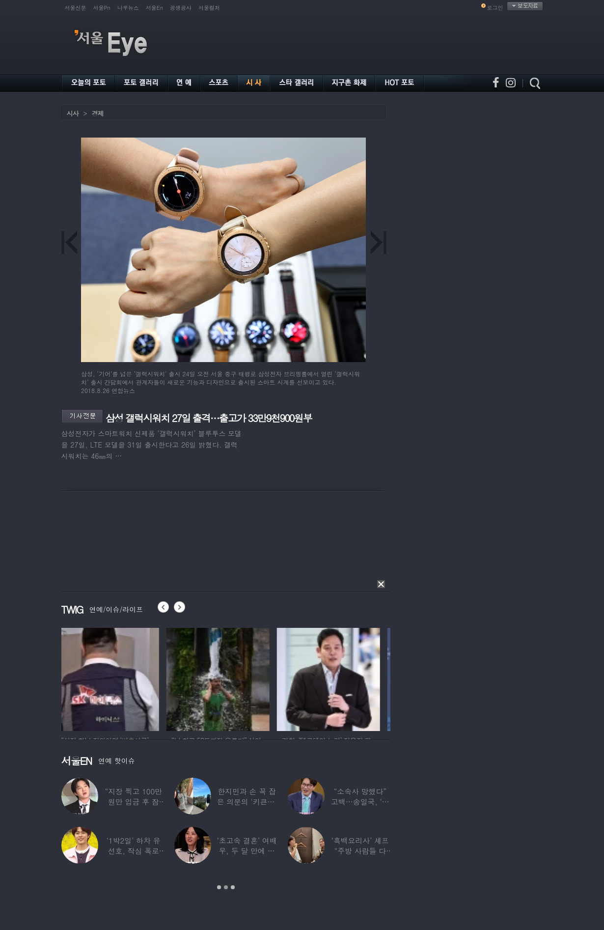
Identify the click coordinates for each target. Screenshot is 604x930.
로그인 (495, 7)
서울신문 (75, 7)
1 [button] (219, 887)
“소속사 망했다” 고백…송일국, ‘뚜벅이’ (360, 801)
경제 (98, 113)
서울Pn (101, 7)
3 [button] (233, 887)
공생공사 (181, 7)
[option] (113, 678)
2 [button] (226, 887)
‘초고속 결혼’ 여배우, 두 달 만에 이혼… (246, 850)
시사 (73, 113)
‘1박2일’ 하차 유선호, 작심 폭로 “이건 (133, 850)
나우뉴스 (128, 7)
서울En (154, 7)
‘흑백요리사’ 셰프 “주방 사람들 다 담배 (359, 850)
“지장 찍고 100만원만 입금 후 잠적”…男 (133, 801)
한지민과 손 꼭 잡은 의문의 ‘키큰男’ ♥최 (246, 801)
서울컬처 (209, 7)
